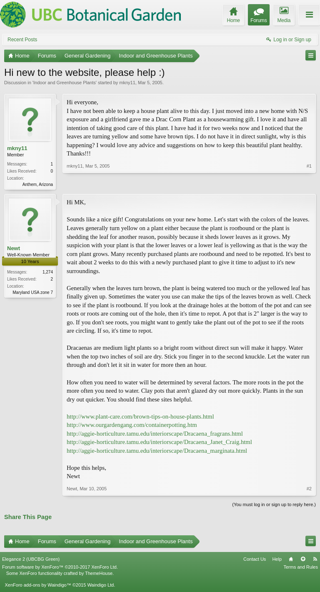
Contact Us (254, 559)
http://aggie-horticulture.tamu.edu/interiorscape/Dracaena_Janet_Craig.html (159, 442)
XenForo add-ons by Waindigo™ (38, 585)
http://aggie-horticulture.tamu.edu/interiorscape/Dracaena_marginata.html (157, 451)
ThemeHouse (98, 574)
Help (277, 559)
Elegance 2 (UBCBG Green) (31, 559)
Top (303, 560)
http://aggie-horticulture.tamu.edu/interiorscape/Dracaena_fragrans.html (155, 434)
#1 (309, 183)
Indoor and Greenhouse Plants (64, 82)
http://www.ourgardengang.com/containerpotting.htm (132, 425)
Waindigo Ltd (100, 585)
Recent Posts (22, 40)
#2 (309, 489)
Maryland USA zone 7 (32, 293)
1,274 (47, 273)
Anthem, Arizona (37, 184)
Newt (13, 249)
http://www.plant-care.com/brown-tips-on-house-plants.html (140, 417)
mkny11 (127, 82)
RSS (315, 560)
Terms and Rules (300, 567)
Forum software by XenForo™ (60, 567)
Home (291, 560)
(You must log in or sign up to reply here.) (274, 505)
